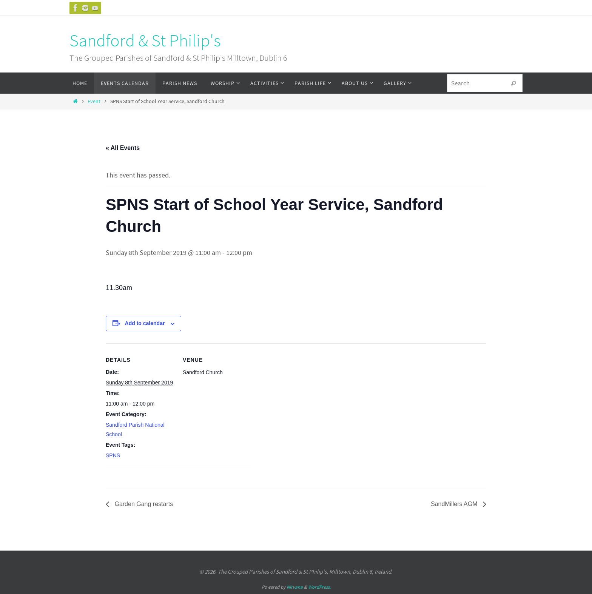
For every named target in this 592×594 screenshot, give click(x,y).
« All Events (123, 148)
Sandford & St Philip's (145, 40)
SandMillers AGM (455, 504)
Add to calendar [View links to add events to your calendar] (145, 323)
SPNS (113, 455)
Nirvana (295, 587)
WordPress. (319, 587)
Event (94, 101)
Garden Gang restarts (143, 504)
